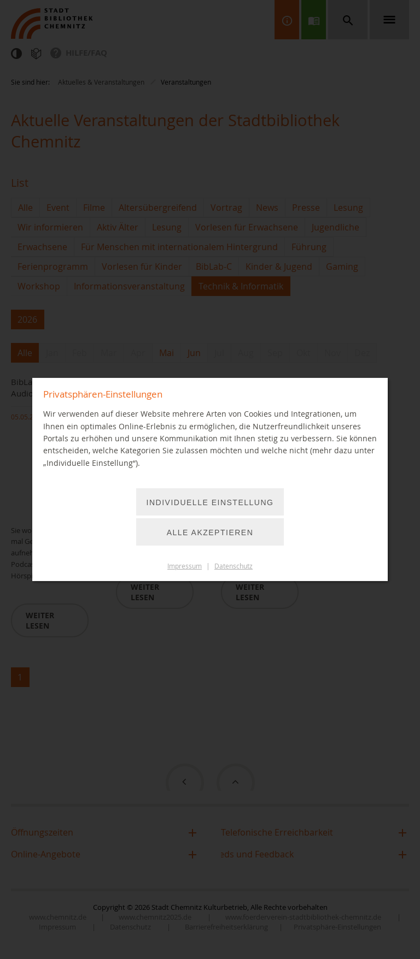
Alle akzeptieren (210, 532)
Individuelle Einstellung (210, 502)
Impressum (184, 566)
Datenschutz (233, 566)
